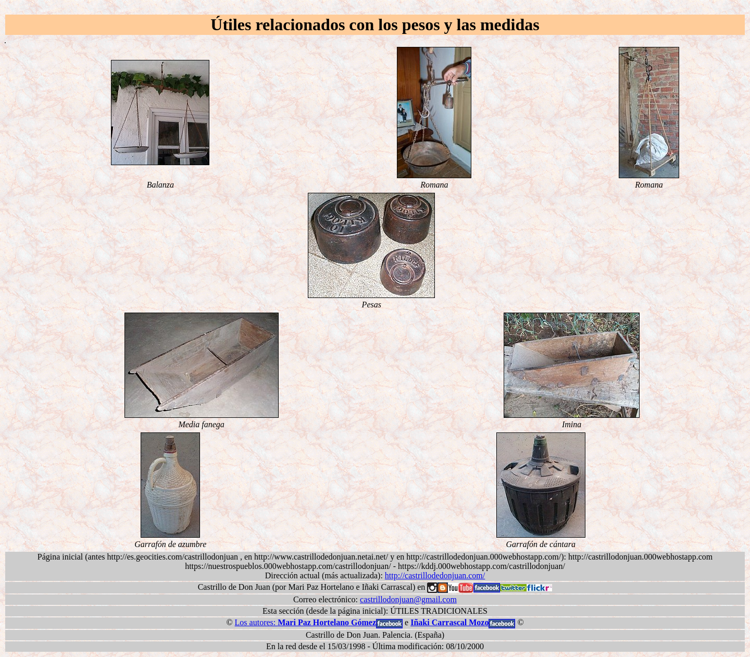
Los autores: (305, 622)
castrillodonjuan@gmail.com (408, 599)
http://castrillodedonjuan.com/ (435, 575)
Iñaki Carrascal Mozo (449, 622)
